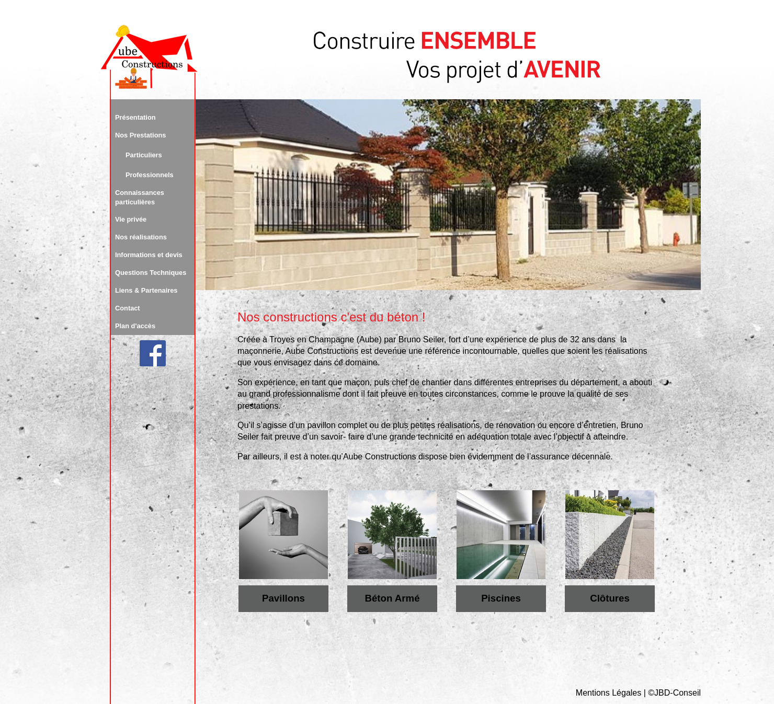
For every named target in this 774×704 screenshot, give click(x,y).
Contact (127, 308)
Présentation (135, 117)
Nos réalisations (141, 237)
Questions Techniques (150, 272)
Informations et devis (149, 255)
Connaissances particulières (139, 197)
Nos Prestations (140, 135)
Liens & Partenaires (146, 290)
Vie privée (130, 219)
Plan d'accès (135, 326)
